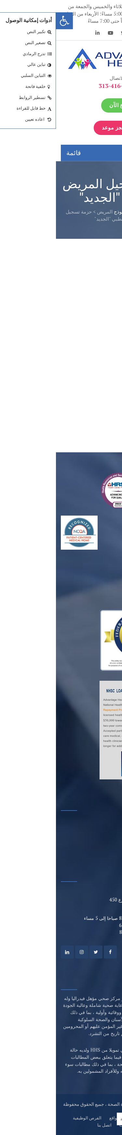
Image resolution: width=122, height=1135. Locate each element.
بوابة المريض (100, 821)
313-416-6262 (61, 86)
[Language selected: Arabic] (78, 1119)
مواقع (58, 1118)
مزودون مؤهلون (97, 845)
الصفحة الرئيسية (94, 211)
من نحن (98, 1118)
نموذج (64, 211)
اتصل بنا (48, 1125)
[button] (8, 20)
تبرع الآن (63, 105)
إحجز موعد (62, 128)
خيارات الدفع (100, 833)
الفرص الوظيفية (31, 1118)
